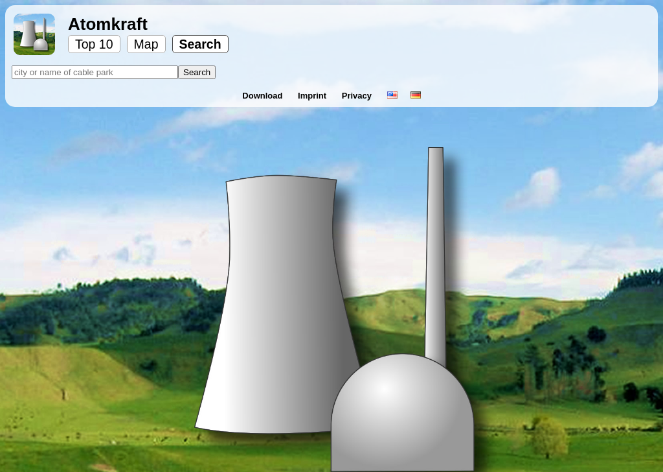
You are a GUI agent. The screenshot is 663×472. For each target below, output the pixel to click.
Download (263, 95)
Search (200, 44)
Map (146, 44)
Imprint (313, 95)
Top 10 (94, 44)
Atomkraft (108, 24)
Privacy (358, 95)
